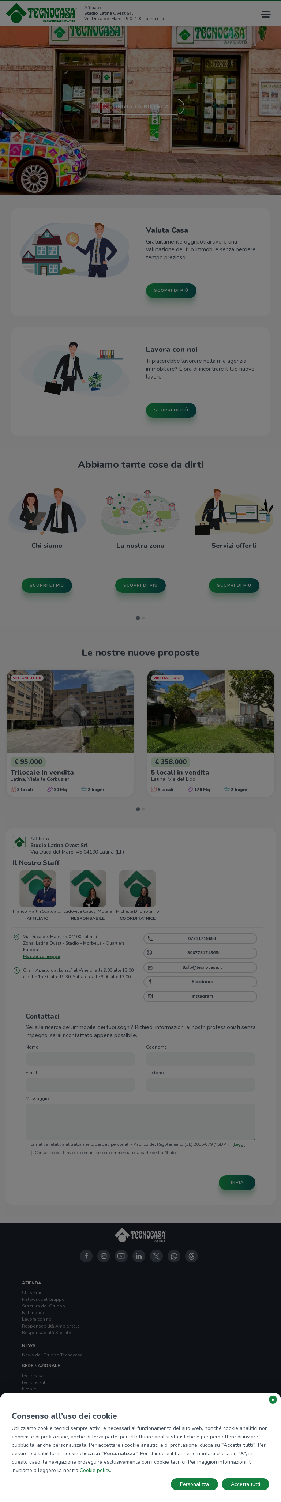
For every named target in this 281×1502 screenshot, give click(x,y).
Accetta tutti (245, 1484)
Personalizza (194, 1484)
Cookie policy (95, 1470)
